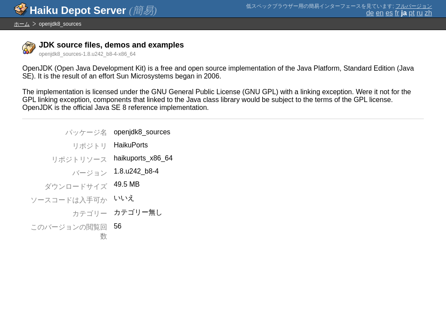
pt (412, 13)
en (380, 13)
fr (397, 13)
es (389, 13)
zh (428, 13)
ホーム (22, 24)
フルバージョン (413, 6)
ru (419, 13)
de (370, 13)
